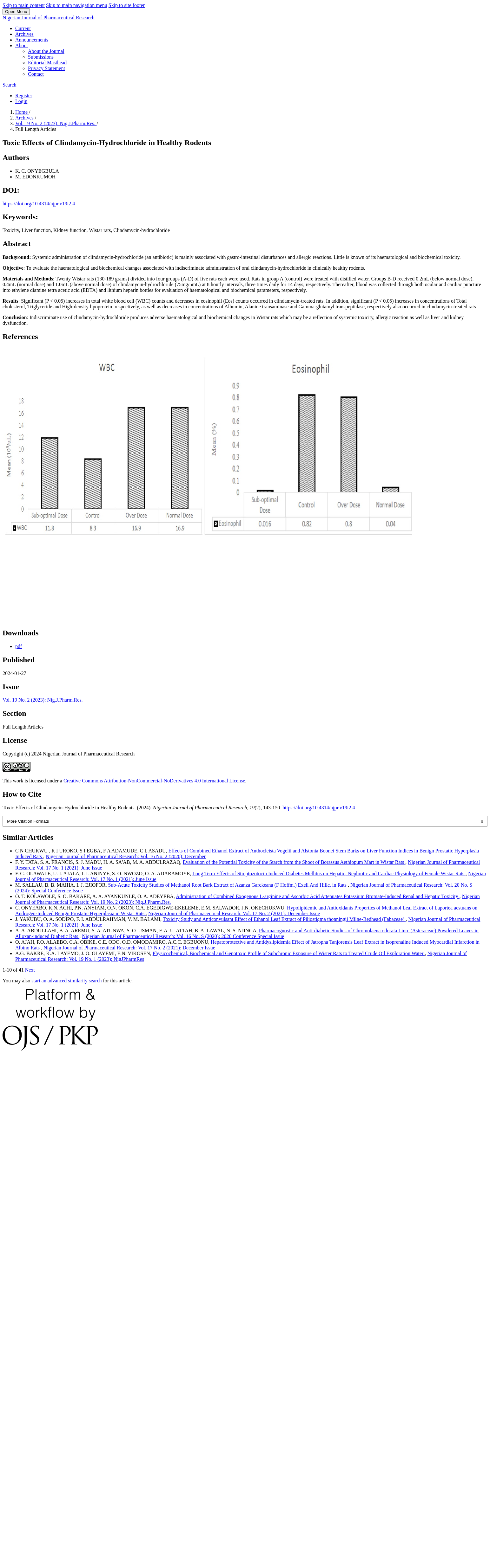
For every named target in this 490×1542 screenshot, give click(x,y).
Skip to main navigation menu (76, 5)
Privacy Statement (46, 68)
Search (10, 84)
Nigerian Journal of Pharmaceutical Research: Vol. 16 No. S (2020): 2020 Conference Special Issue (183, 936)
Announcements (31, 39)
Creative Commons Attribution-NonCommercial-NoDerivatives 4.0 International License (154, 780)
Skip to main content (24, 5)
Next (30, 970)
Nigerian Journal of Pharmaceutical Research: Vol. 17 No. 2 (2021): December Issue (234, 913)
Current (23, 28)
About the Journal (46, 51)
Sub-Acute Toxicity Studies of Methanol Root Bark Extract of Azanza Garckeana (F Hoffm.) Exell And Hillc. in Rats (228, 885)
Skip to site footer (127, 5)
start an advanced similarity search (66, 980)
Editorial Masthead (47, 62)
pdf (18, 646)
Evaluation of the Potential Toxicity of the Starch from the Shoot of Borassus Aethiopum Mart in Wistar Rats (294, 862)
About (21, 45)
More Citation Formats (28, 821)
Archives (24, 34)
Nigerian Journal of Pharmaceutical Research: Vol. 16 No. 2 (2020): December (126, 856)
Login (21, 101)
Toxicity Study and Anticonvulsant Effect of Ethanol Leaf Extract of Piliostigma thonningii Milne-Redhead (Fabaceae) (284, 919)
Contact (36, 74)
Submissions (41, 57)
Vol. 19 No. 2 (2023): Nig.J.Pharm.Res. (56, 123)
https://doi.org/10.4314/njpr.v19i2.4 (39, 203)
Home (22, 112)
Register (23, 95)
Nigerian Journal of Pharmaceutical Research (49, 17)
